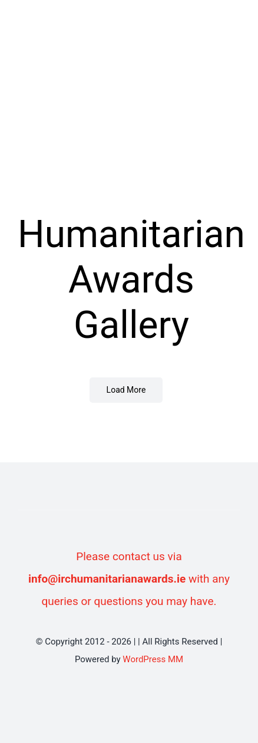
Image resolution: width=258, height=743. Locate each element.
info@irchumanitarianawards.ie (107, 579)
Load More (126, 389)
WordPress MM (153, 659)
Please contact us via (128, 556)
